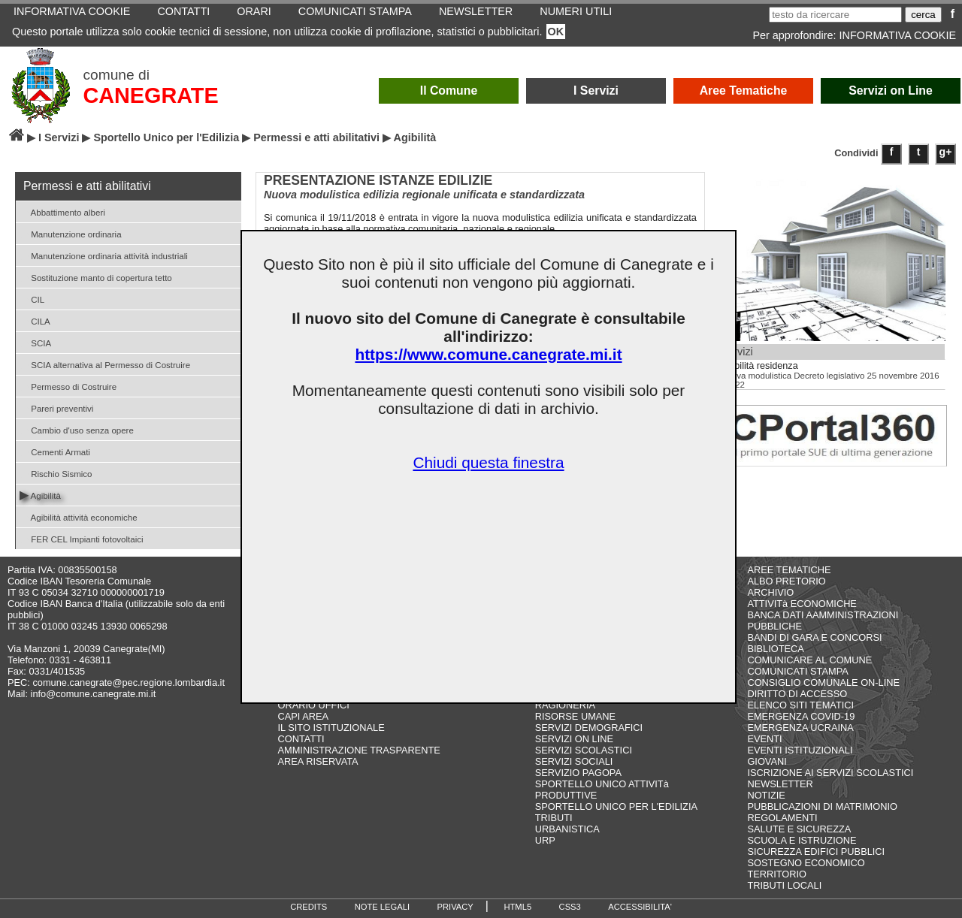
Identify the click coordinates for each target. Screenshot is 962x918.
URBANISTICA (567, 829)
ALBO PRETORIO (786, 581)
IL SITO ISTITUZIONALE (331, 727)
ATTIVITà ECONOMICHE (802, 603)
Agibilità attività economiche (79, 516)
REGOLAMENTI (782, 817)
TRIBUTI (554, 817)
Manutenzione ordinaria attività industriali (104, 255)
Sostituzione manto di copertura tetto (96, 276)
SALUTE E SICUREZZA (799, 829)
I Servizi (596, 90)
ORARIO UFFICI (313, 705)
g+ (945, 152)
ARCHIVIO (770, 592)
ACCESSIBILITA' (640, 906)
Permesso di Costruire (68, 385)
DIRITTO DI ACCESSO (797, 693)
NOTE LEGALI (382, 906)
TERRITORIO (776, 874)
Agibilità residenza (759, 366)
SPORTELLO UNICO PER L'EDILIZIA (616, 806)
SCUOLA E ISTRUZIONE (801, 840)
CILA (35, 320)
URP (545, 840)
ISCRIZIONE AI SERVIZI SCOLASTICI (830, 772)
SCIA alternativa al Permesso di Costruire (105, 364)
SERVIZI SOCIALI (574, 761)
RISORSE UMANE (575, 716)
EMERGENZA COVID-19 (801, 716)
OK (556, 32)
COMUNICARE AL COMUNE (809, 660)
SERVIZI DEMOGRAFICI (589, 727)
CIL (32, 298)
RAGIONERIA (565, 705)
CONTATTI (301, 738)
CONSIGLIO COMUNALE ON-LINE (823, 682)
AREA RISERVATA (318, 761)
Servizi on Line (891, 90)
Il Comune (449, 90)
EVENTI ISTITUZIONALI (799, 750)
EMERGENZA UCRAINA (800, 727)
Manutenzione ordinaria (71, 233)
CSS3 (570, 906)
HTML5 (517, 906)
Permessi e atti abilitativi (316, 137)
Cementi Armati (55, 451)
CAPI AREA (303, 716)
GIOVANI (766, 761)
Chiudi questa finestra (488, 462)
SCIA (35, 342)
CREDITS (308, 906)
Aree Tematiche (744, 90)
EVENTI (764, 738)
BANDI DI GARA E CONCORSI (814, 637)
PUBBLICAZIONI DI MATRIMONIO (822, 806)
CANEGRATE (150, 95)
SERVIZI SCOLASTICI (583, 750)
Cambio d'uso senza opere (77, 429)
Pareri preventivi (56, 407)
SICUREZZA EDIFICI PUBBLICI (816, 851)
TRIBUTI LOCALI (784, 885)
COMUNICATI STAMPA (797, 671)
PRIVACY (455, 906)
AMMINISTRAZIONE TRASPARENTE (359, 750)
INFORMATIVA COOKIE (897, 35)
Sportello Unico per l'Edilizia (166, 137)
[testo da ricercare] (835, 15)
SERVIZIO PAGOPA (578, 772)
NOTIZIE (766, 795)
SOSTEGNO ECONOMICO (805, 862)
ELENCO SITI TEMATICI (800, 705)
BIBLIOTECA (775, 648)
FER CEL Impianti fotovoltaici (82, 538)
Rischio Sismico (56, 473)
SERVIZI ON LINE (574, 738)
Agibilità (40, 494)
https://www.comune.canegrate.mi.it (488, 354)
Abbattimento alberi (62, 211)
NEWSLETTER (779, 784)
